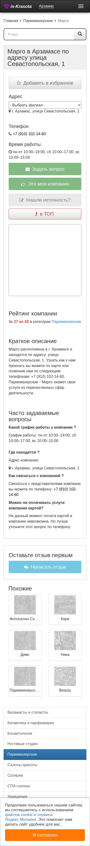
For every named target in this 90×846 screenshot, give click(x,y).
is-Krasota (18, 6)
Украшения (17, 796)
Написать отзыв (45, 567)
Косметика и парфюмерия (30, 723)
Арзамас (46, 6)
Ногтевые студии (22, 744)
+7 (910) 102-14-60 (29, 134)
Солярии (15, 775)
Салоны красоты (22, 765)
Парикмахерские (66, 322)
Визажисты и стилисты (27, 712)
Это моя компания (45, 184)
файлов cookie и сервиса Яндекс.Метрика (29, 817)
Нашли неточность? (45, 200)
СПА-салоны (18, 786)
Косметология (19, 733)
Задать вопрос (45, 169)
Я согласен (45, 835)
